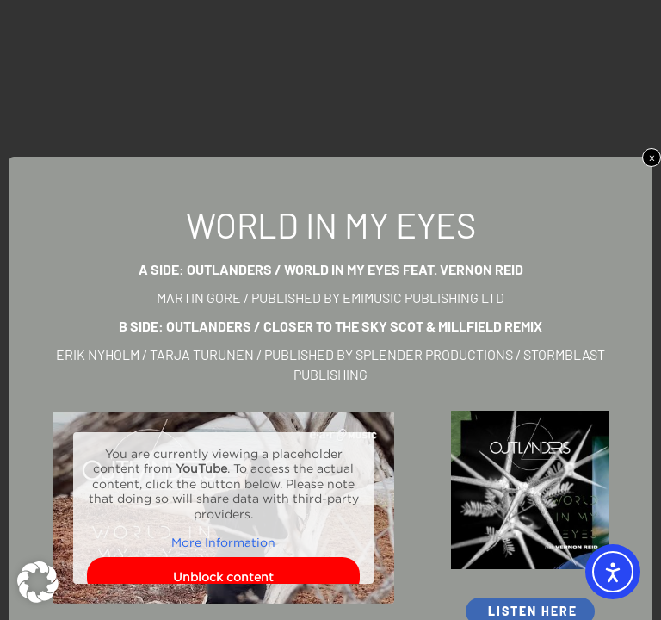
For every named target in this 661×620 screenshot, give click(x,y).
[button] (38, 582)
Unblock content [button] (223, 576)
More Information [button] (223, 542)
